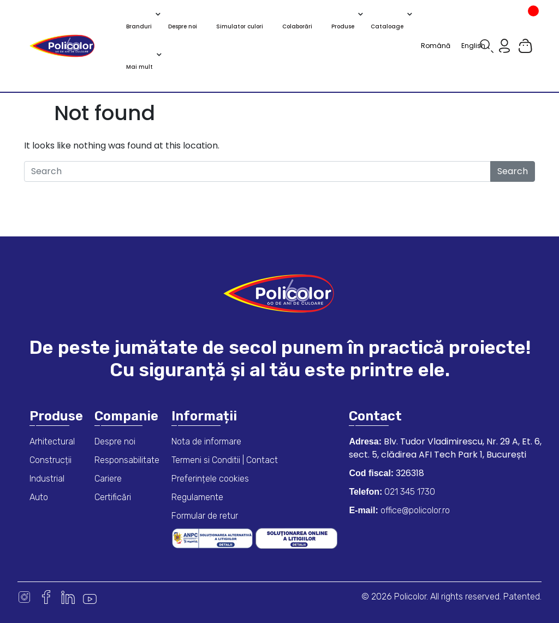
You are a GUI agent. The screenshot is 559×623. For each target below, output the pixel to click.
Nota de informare (206, 441)
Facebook (46, 597)
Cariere (108, 478)
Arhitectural (52, 441)
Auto (38, 497)
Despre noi (114, 441)
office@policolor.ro (414, 510)
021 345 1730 (408, 491)
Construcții (50, 460)
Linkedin (68, 597)
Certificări (112, 497)
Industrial (46, 478)
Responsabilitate (126, 460)
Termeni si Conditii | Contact (224, 460)
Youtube (90, 597)
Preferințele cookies (210, 478)
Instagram (24, 597)
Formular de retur (204, 516)
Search (512, 171)
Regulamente (197, 497)
